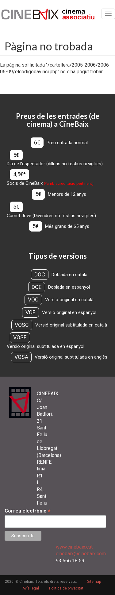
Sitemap (94, 581)
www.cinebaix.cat (74, 547)
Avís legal (30, 588)
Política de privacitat (66, 588)
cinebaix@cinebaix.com (81, 554)
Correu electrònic (28, 510)
